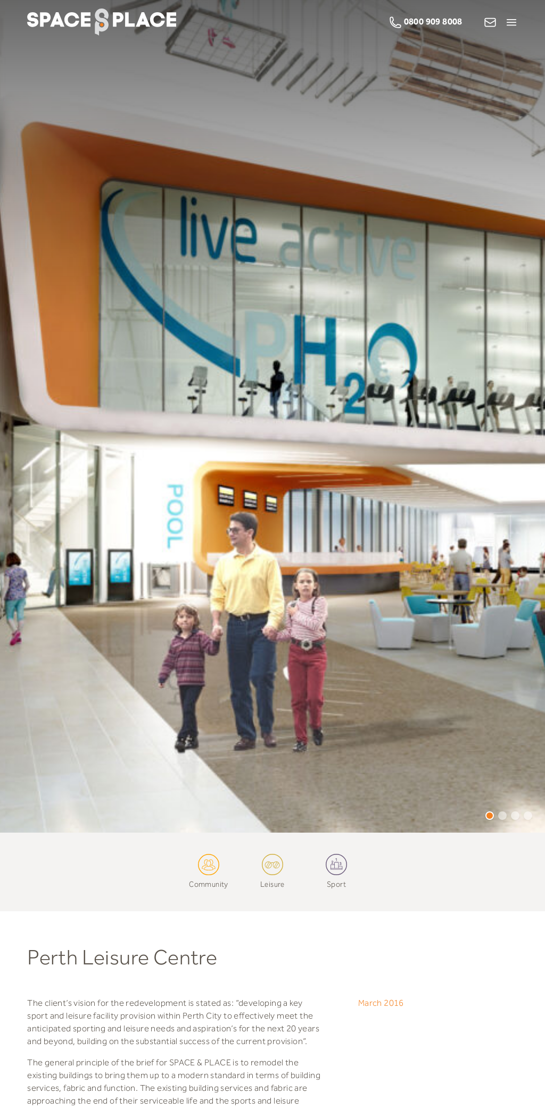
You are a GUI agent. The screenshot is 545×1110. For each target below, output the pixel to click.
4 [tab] (528, 815)
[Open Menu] (511, 22)
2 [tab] (502, 815)
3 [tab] (515, 815)
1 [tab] (489, 815)
